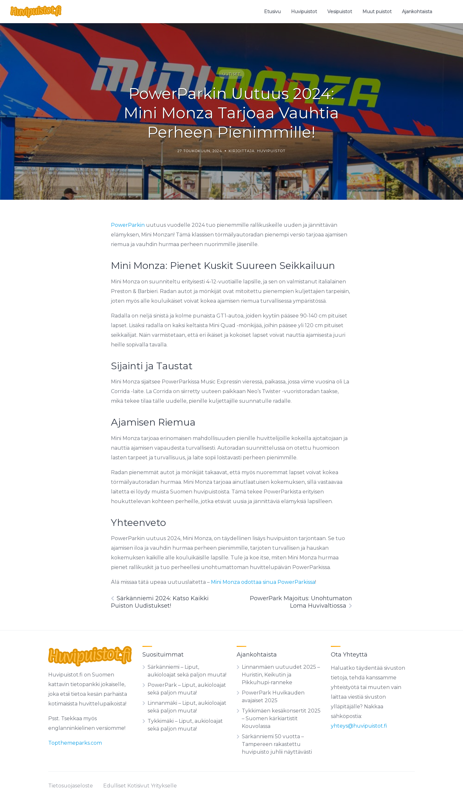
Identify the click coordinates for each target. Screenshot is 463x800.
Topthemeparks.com (75, 743)
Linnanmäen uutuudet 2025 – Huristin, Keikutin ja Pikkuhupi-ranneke (281, 674)
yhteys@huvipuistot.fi (359, 726)
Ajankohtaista (417, 11)
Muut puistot (377, 11)
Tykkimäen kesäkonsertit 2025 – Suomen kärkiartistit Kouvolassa (281, 718)
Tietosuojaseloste (70, 786)
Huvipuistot (304, 11)
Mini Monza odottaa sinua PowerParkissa (263, 582)
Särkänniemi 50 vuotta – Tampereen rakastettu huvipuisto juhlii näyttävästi (277, 744)
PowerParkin (128, 225)
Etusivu (272, 11)
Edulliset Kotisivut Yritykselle (140, 786)
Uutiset (231, 74)
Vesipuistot (339, 11)
